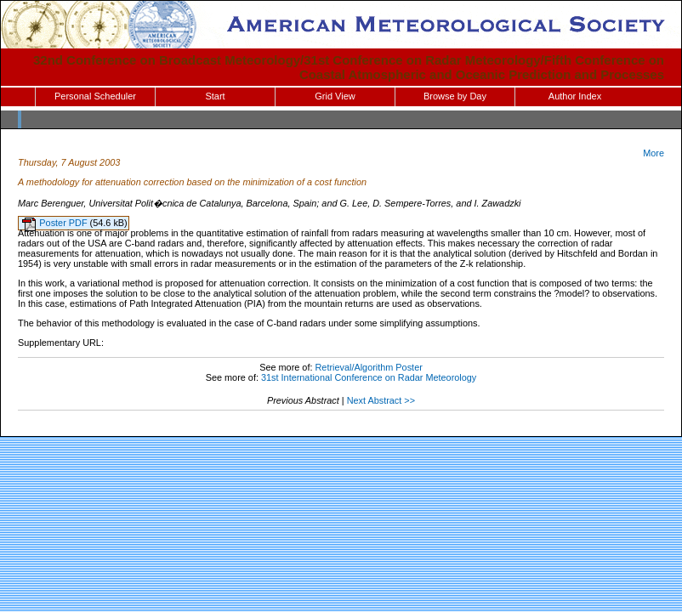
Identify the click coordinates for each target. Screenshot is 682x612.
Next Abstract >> (381, 400)
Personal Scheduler (95, 96)
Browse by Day (454, 96)
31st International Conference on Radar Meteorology (368, 377)
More (653, 153)
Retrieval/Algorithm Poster (368, 367)
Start (214, 96)
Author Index (574, 96)
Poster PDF (64, 223)
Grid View (335, 96)
